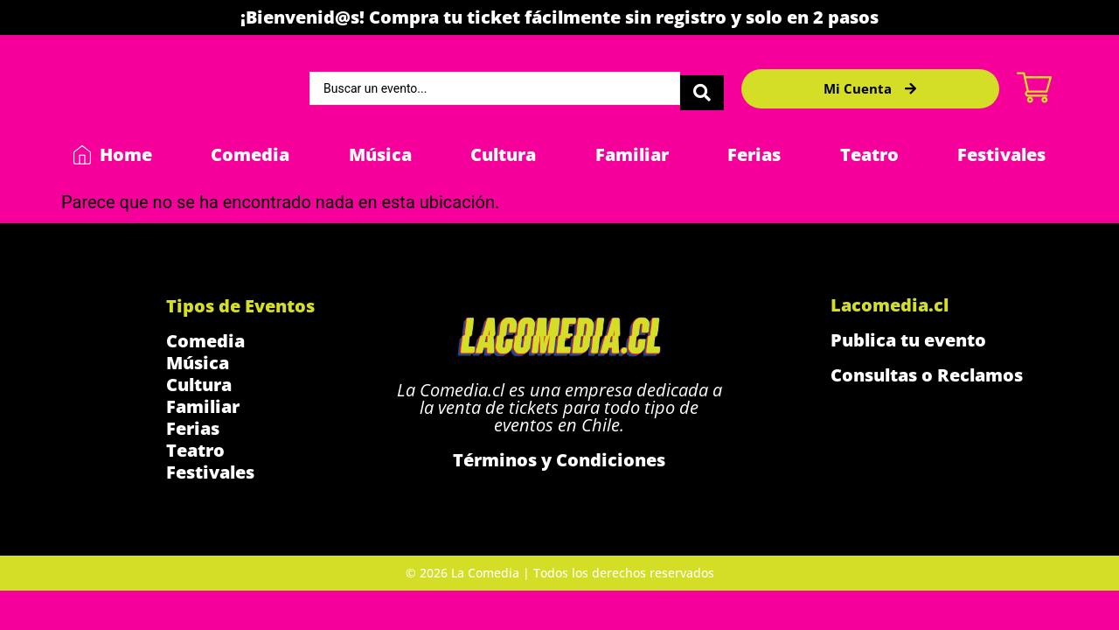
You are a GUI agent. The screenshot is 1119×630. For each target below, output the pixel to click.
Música (380, 154)
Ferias (754, 154)
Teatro (869, 154)
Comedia (250, 154)
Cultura (503, 154)
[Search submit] (702, 88)
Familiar (632, 154)
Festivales (1001, 154)
